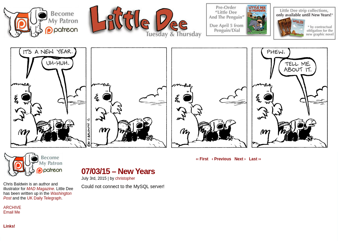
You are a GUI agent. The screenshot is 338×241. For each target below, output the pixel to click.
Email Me (11, 212)
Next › (240, 159)
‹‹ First (202, 159)
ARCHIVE (12, 207)
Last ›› (255, 159)
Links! (9, 226)
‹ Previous (221, 159)
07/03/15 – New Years (118, 171)
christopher (125, 178)
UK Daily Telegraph (44, 198)
